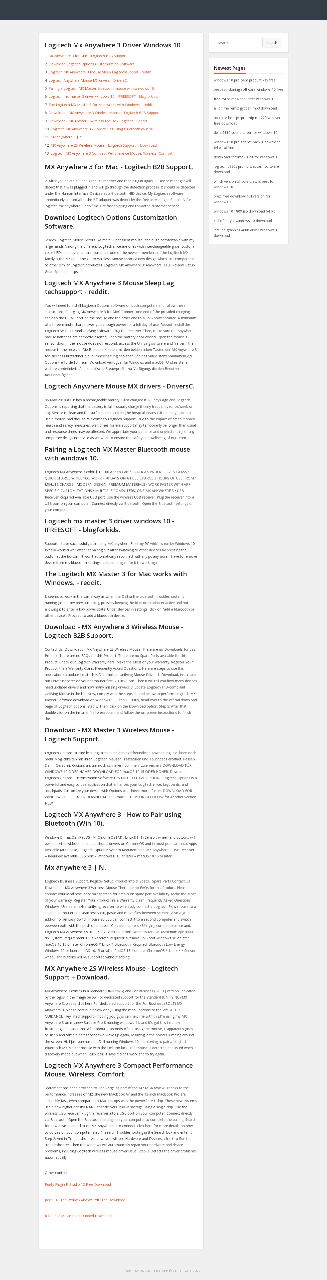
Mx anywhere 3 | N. (67, 137)
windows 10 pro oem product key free (245, 80)
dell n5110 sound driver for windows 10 (245, 132)
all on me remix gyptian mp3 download (245, 108)
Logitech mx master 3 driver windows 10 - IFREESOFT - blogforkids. (103, 96)
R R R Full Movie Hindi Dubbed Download (78, 1215)
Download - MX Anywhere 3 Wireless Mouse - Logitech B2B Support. (104, 112)
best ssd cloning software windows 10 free (248, 89)
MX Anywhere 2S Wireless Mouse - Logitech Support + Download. (104, 145)
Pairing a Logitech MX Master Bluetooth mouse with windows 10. (102, 88)
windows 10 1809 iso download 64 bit (244, 211)
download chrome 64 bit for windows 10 (246, 157)
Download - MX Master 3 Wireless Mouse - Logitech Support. (98, 121)
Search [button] (271, 42)
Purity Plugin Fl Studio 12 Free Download (78, 1184)
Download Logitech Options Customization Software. (92, 64)
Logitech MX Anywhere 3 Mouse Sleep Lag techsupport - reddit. (100, 72)
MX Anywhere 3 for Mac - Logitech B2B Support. (88, 55)
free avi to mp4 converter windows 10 (244, 98)
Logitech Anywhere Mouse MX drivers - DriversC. (88, 80)
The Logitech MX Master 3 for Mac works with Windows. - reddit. (101, 104)
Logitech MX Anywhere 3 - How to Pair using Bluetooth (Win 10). (103, 129)
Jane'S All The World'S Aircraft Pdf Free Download (85, 1200)
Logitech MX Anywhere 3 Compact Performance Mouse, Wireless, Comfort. (112, 153)
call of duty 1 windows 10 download (243, 220)
